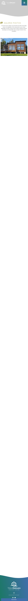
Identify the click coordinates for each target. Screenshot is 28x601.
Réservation (14, 599)
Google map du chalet (14, 595)
